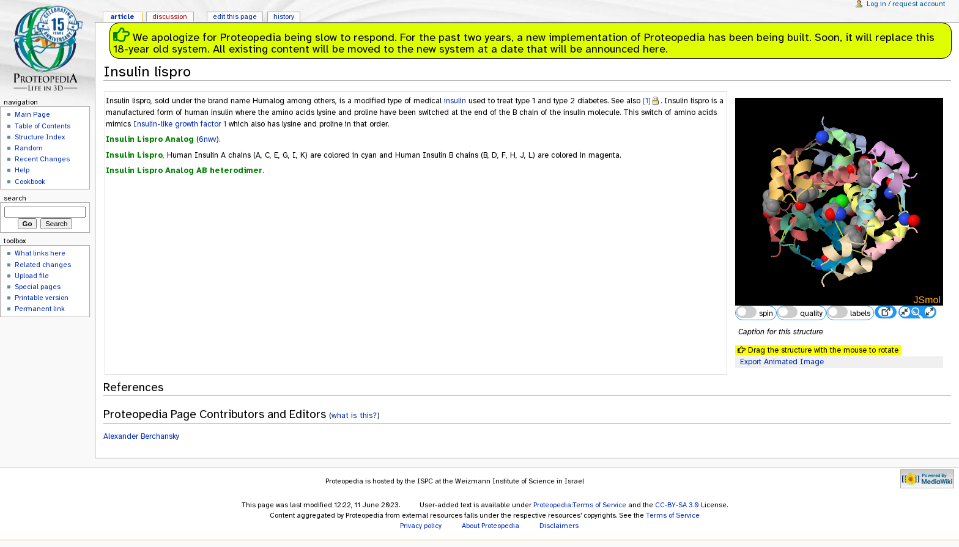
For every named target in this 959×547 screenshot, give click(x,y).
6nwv (208, 139)
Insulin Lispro (134, 155)
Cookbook (30, 181)
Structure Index (40, 137)
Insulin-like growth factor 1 (179, 124)
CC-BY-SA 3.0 (677, 505)
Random (29, 148)
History (283, 16)
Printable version (41, 297)
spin (754, 312)
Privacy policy (421, 525)
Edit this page (235, 16)
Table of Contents (42, 126)
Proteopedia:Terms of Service (579, 505)
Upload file (32, 275)
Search (15, 198)
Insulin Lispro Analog (150, 139)
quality (800, 312)
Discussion (169, 16)
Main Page (32, 114)
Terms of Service (673, 515)
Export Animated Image (782, 362)
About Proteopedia (490, 525)
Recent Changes (42, 159)
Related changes (43, 264)
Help (22, 170)
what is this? (354, 415)
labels (848, 312)
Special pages (38, 286)
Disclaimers (559, 525)
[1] (647, 101)
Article (122, 16)
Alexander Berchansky (141, 436)
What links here (40, 253)
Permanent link (40, 308)
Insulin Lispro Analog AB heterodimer (184, 170)
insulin (455, 101)
